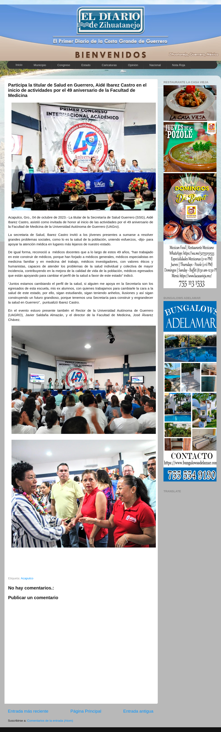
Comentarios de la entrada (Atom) (50, 720)
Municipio (40, 65)
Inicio (19, 65)
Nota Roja (178, 65)
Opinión (133, 65)
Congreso (63, 65)
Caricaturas (109, 65)
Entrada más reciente (28, 711)
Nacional (155, 65)
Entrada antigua (138, 711)
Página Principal (85, 711)
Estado (85, 65)
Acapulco (27, 578)
